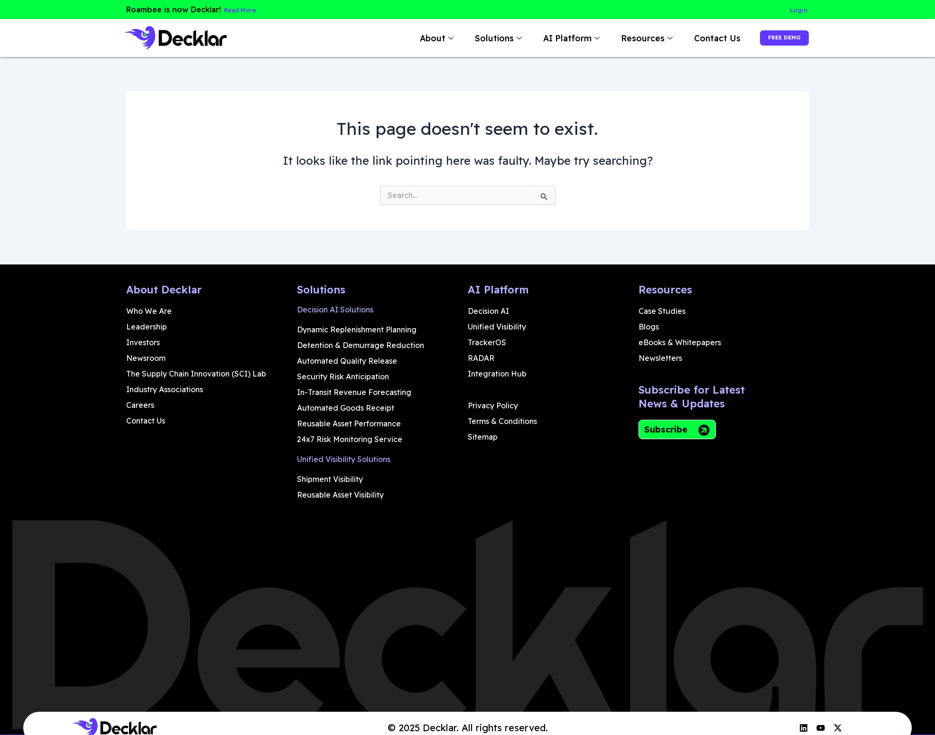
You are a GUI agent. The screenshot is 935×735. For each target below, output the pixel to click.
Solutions (476, 38)
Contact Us (694, 38)
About (415, 38)
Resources (625, 38)
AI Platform (549, 38)
